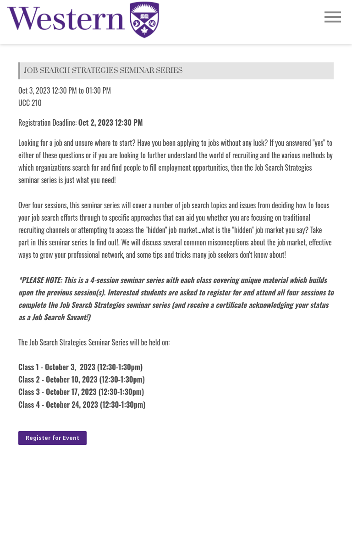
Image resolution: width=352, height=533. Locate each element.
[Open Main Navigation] (332, 18)
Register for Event (52, 438)
